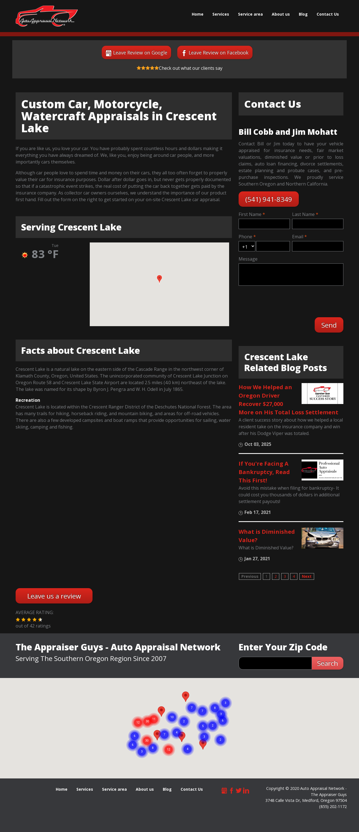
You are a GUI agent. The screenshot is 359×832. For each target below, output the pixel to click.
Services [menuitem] (220, 14)
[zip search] (275, 663)
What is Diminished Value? (267, 536)
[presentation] (282, 301)
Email (297, 237)
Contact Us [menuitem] (328, 14)
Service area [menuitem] (250, 14)
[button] (159, 279)
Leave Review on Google (140, 52)
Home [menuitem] (197, 14)
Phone (245, 237)
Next (307, 576)
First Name (250, 214)
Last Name (303, 214)
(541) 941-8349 (268, 199)
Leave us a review (54, 595)
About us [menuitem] (281, 14)
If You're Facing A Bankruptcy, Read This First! (264, 472)
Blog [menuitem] (303, 14)
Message (248, 259)
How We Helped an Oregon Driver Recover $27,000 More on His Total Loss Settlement (288, 399)
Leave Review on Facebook (219, 52)
